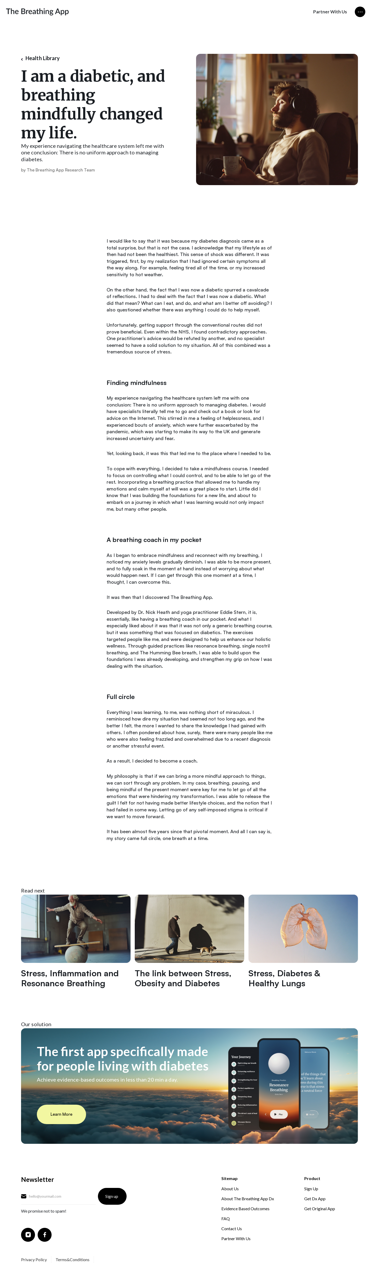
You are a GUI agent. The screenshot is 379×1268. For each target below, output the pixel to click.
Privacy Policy (34, 1259)
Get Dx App (315, 1198)
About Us (230, 1188)
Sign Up (311, 1188)
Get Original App (319, 1208)
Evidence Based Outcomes (245, 1208)
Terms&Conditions (72, 1259)
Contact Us (231, 1228)
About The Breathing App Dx (247, 1198)
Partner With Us (330, 11)
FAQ (225, 1218)
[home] (37, 11)
